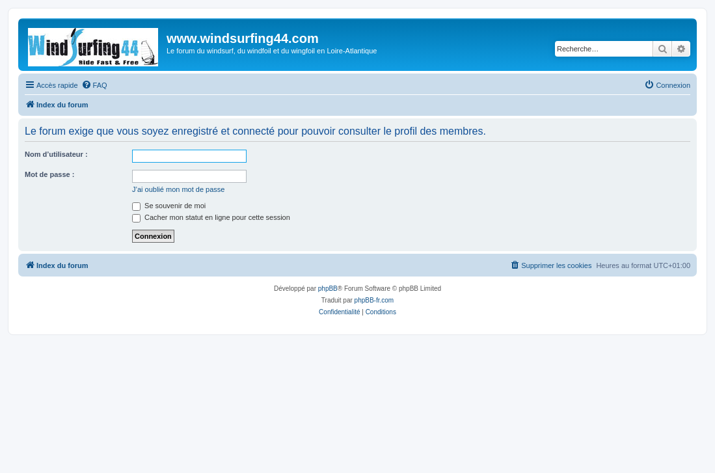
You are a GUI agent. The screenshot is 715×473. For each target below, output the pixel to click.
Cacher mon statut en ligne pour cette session (211, 217)
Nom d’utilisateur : (56, 154)
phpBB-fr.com (374, 300)
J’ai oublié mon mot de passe (178, 189)
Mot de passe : (49, 174)
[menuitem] (94, 85)
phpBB (328, 288)
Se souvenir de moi (169, 205)
